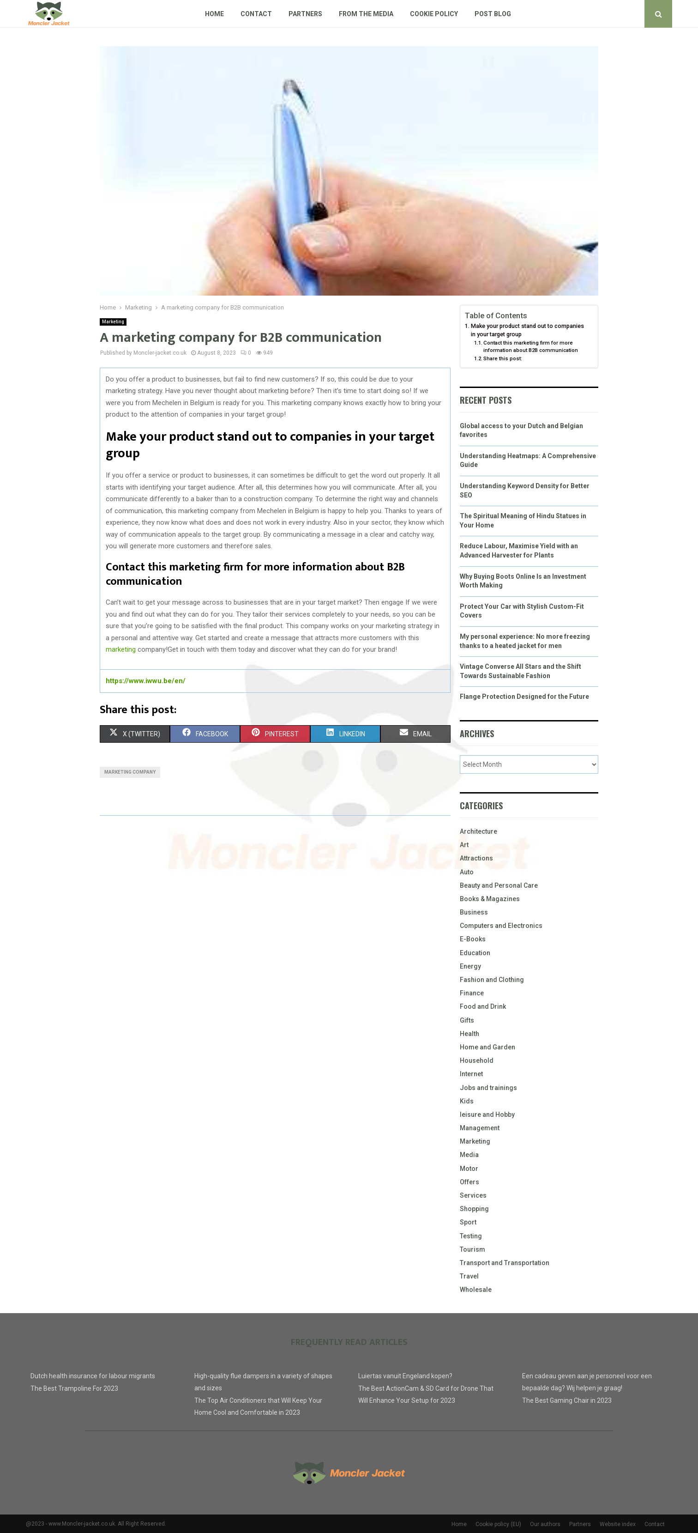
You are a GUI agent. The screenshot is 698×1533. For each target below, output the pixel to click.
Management (479, 1128)
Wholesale (476, 1289)
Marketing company (130, 772)
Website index (618, 1524)
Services (473, 1195)
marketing (121, 649)
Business (474, 912)
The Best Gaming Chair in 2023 (567, 1400)
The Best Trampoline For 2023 (74, 1388)
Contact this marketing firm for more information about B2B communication (530, 346)
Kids (467, 1101)
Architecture (478, 831)
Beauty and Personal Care (499, 885)
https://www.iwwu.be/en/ (146, 681)
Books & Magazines (490, 899)
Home (214, 14)
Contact (256, 14)
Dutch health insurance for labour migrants (92, 1376)
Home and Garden (487, 1047)
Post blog (493, 14)
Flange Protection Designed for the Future (524, 696)
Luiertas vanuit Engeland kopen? (405, 1376)
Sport (468, 1222)
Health (469, 1033)
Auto (467, 872)
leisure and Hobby (487, 1114)
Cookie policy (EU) (498, 1524)
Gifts (467, 1020)
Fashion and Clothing (492, 979)
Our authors (545, 1524)
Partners (305, 14)
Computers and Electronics (501, 925)
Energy (470, 966)
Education (475, 953)
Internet (471, 1074)
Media (469, 1154)
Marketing (113, 321)
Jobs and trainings (488, 1087)
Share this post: (502, 358)
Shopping (474, 1208)
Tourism (472, 1249)
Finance (472, 993)
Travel (469, 1276)
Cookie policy (434, 14)
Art (464, 844)
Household (476, 1060)
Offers (469, 1182)
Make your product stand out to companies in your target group (527, 330)
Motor (469, 1168)
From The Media (366, 14)
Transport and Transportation (504, 1262)
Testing (471, 1236)
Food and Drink (483, 1006)
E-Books (473, 939)
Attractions (476, 858)
